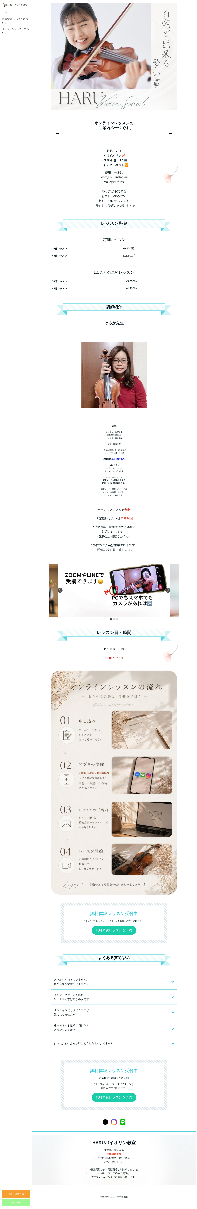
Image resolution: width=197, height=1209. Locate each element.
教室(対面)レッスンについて (15, 21)
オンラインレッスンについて (15, 31)
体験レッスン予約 (16, 1194)
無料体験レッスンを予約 (114, 930)
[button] (111, 619)
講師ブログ (16, 1202)
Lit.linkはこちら (118, 459)
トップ (5, 13)
